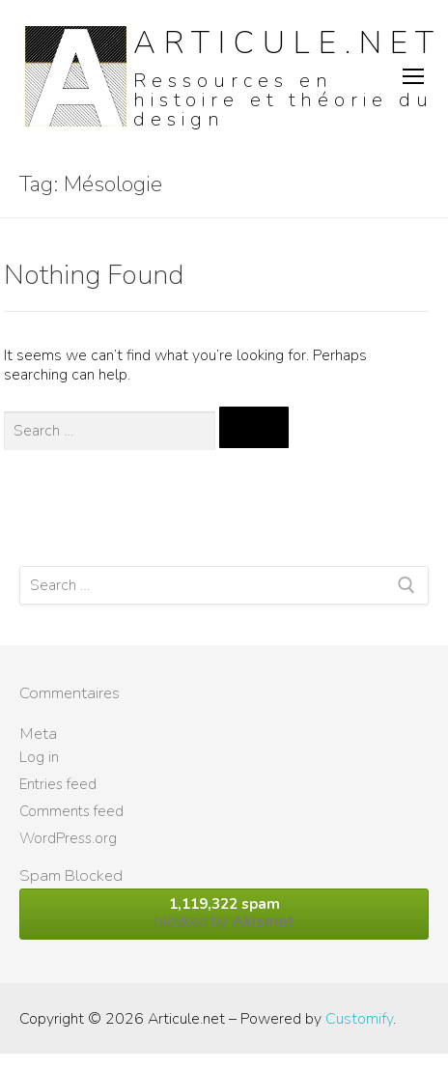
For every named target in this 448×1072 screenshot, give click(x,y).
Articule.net (287, 43)
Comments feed (71, 811)
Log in (39, 757)
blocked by (224, 913)
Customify (359, 1019)
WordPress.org (68, 838)
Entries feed (58, 784)
